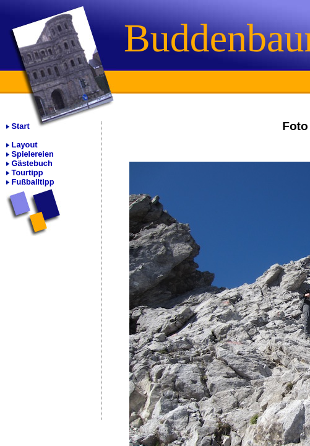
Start (21, 126)
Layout (25, 144)
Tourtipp (27, 172)
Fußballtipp (33, 181)
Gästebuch (32, 163)
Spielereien (33, 154)
